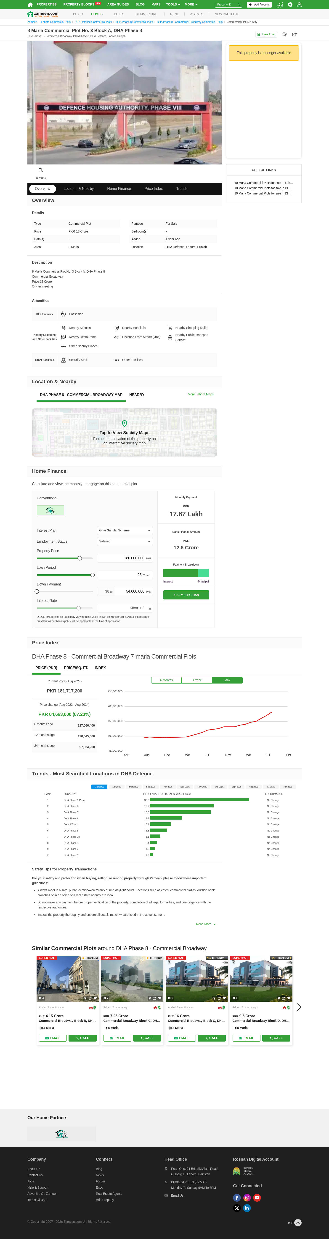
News (100, 1175)
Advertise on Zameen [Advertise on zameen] (42, 1193)
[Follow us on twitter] (238, 1212)
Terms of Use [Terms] (36, 1200)
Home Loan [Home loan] (266, 34)
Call (82, 1038)
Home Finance (119, 189)
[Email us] (198, 1196)
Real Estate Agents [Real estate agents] (109, 1193)
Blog (140, 4)
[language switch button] (279, 5)
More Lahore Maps (201, 394)
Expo (99, 1187)
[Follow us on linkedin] (248, 1212)
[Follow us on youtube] (258, 1201)
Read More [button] (206, 924)
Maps (155, 4)
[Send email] (53, 1038)
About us (33, 1169)
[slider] (79, 558)
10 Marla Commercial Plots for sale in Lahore (263, 183)
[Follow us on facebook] (238, 1201)
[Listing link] (68, 1000)
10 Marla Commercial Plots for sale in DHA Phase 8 (263, 193)
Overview (42, 189)
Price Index (153, 189)
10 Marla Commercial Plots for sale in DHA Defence (263, 188)
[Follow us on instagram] (248, 1201)
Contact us (35, 1175)
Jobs (30, 1181)
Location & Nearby (79, 189)
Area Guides (118, 4)
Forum (100, 1181)
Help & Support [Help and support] (37, 1187)
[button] (125, 530)
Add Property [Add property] (105, 1200)
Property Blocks (82, 4)
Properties (47, 4)
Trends (181, 189)
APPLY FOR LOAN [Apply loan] (186, 595)
